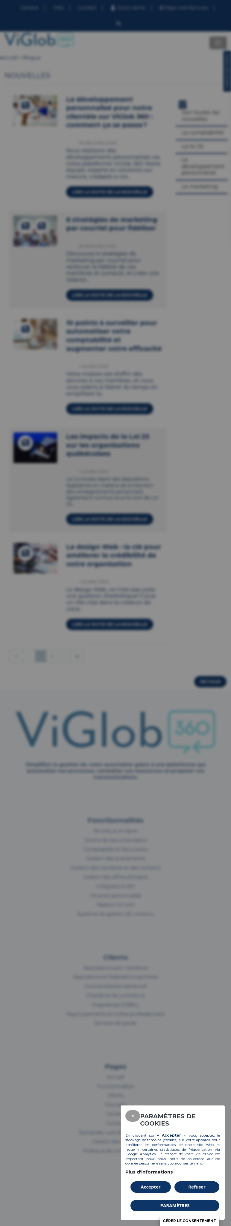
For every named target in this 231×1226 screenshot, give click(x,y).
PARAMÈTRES (175, 1205)
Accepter (150, 1187)
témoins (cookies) (162, 1140)
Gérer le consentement (189, 1221)
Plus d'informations (149, 1172)
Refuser (197, 1187)
